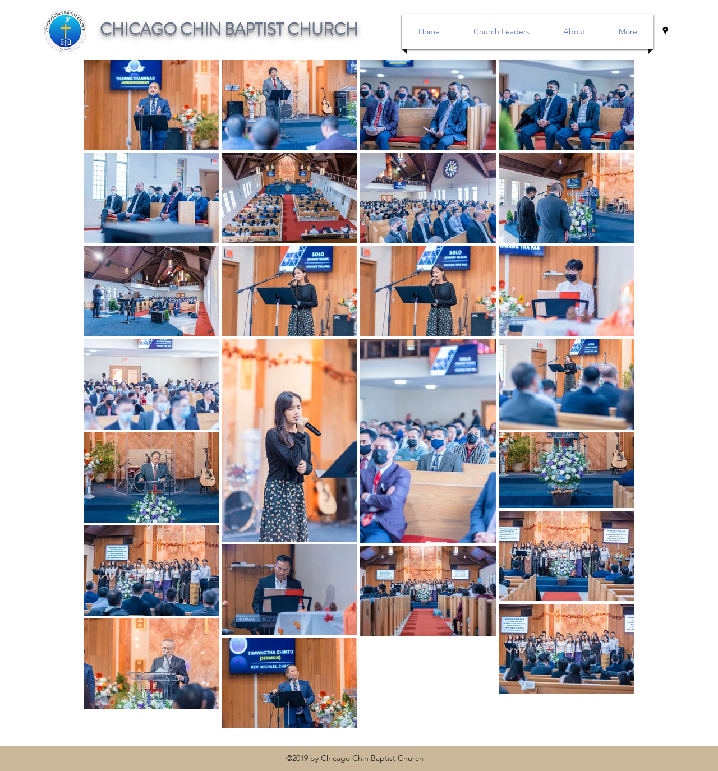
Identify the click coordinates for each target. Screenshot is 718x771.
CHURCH (322, 29)
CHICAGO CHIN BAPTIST (193, 29)
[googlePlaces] (665, 30)
